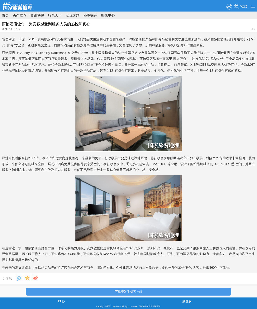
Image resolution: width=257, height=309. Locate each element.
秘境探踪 (90, 15)
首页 (5, 15)
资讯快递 (37, 15)
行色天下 (55, 15)
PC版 (240, 7)
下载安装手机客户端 (128, 291)
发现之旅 (72, 15)
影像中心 (108, 15)
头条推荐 (19, 15)
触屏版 (187, 301)
